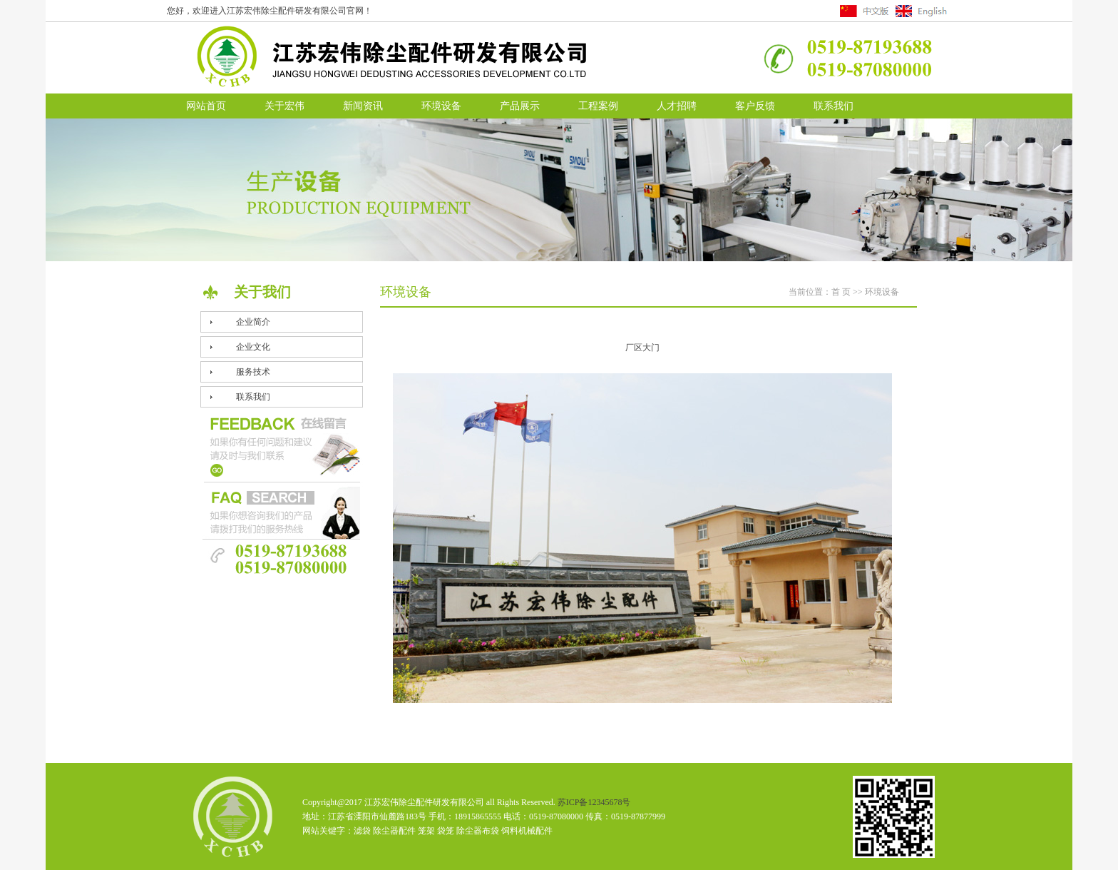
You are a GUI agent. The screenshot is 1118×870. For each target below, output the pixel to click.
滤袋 (362, 831)
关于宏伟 (284, 106)
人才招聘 (677, 106)
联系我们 (833, 106)
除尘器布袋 (477, 831)
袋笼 (445, 831)
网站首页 (206, 106)
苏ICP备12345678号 (594, 802)
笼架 (426, 831)
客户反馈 (755, 106)
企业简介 (253, 322)
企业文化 (253, 347)
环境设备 (441, 106)
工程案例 (598, 106)
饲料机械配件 (527, 831)
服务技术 (253, 372)
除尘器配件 (394, 831)
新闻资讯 (363, 106)
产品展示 (520, 106)
